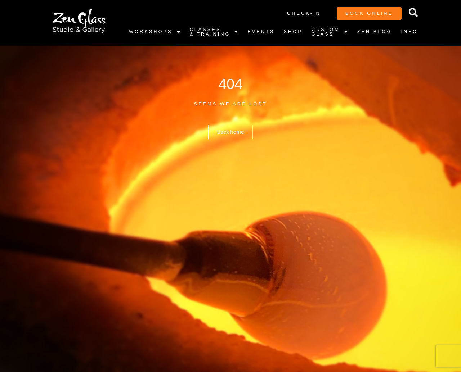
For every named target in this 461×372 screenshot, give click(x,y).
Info (409, 31)
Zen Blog (374, 31)
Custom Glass (330, 32)
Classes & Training (213, 32)
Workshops (154, 32)
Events (260, 31)
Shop (292, 31)
